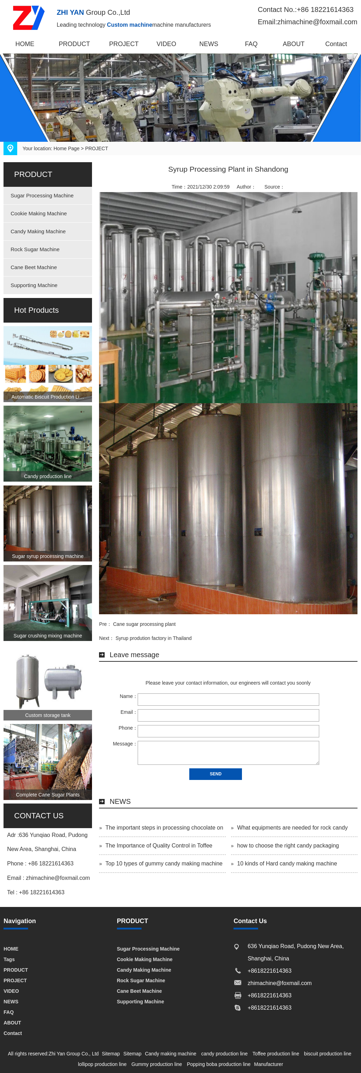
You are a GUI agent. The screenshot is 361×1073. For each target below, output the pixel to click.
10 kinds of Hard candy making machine (287, 863)
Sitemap (111, 1053)
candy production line (224, 1053)
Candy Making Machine (38, 231)
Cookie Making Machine (39, 213)
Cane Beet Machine (34, 267)
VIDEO (166, 43)
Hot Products (36, 310)
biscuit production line (328, 1053)
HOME (24, 43)
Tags (9, 959)
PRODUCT (74, 43)
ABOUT (293, 43)
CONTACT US (39, 815)
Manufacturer (268, 1064)
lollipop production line (102, 1064)
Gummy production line (156, 1064)
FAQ (251, 43)
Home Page (67, 148)
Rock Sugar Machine (35, 249)
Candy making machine (170, 1053)
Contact (336, 43)
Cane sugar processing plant (144, 624)
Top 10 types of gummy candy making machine (164, 863)
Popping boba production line (218, 1064)
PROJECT (124, 43)
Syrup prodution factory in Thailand (154, 638)
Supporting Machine (34, 285)
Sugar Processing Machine (42, 195)
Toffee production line (275, 1053)
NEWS (208, 43)
